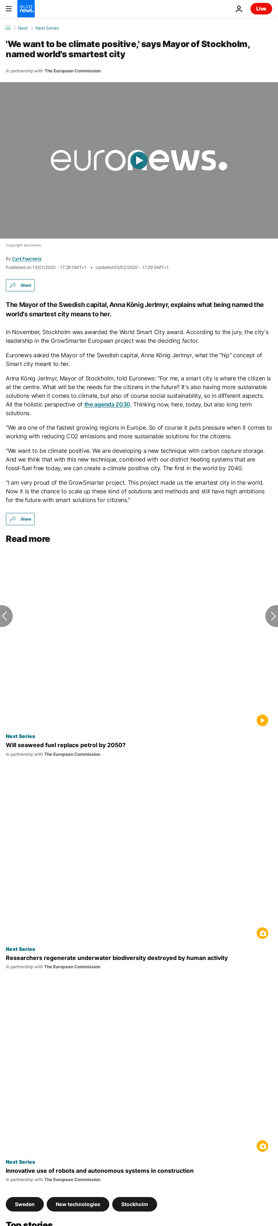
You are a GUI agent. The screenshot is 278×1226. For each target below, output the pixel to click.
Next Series (47, 28)
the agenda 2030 (107, 404)
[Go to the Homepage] (26, 8)
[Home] (8, 27)
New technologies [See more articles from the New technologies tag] (78, 1204)
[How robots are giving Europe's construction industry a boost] (139, 1175)
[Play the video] (139, 160)
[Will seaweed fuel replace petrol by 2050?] (139, 749)
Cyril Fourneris (26, 258)
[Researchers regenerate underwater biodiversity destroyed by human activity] (139, 962)
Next (23, 28)
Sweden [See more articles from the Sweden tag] (25, 1204)
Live (261, 8)
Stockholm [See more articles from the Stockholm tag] (134, 1204)
